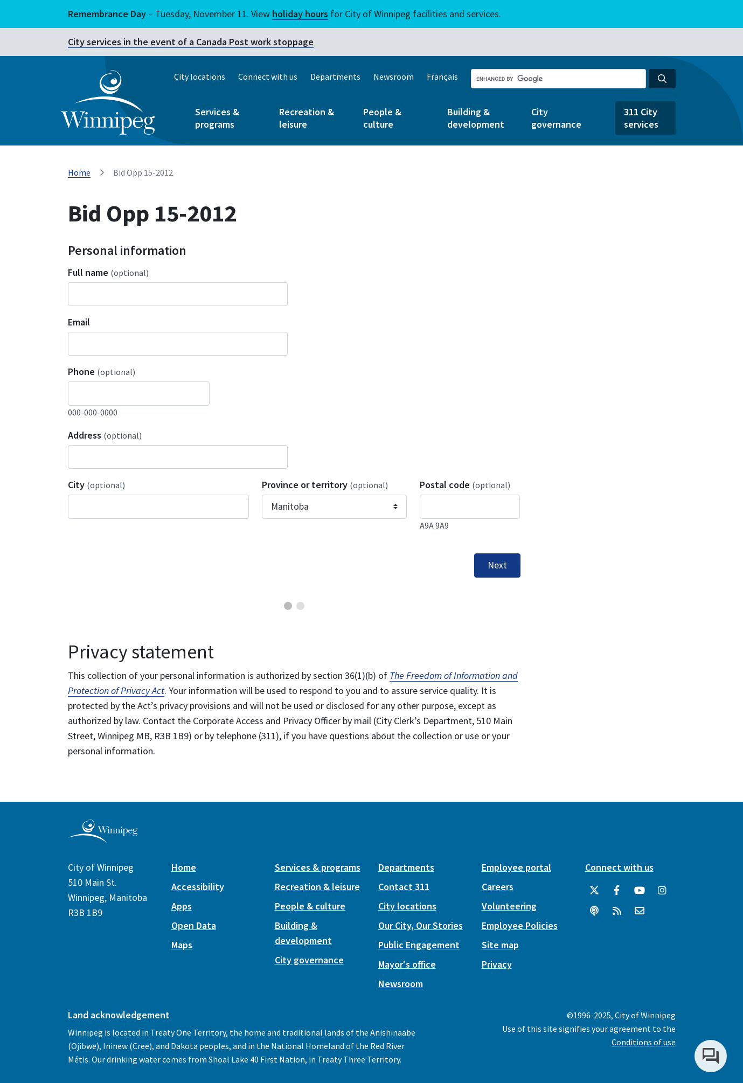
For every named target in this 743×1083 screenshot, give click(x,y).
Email (79, 322)
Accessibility (197, 886)
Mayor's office (407, 964)
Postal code (465, 484)
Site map (500, 945)
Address (105, 435)
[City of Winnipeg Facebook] (617, 890)
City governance (556, 118)
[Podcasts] (594, 911)
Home (79, 172)
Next (497, 565)
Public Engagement (419, 945)
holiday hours (300, 14)
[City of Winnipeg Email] (639, 911)
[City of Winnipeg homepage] (102, 838)
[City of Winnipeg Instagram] (662, 890)
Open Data (193, 925)
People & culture (382, 118)
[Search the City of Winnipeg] (558, 78)
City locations (199, 76)
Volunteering (509, 906)
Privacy (497, 964)
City (96, 484)
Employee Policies (520, 925)
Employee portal (516, 867)
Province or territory (325, 484)
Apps (181, 906)
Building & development (475, 118)
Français (442, 76)
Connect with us (267, 76)
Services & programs (217, 118)
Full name (108, 272)
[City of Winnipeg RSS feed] (617, 911)
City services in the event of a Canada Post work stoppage (191, 42)
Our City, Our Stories (420, 925)
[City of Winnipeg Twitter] (594, 890)
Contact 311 (403, 886)
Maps (181, 945)
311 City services (641, 118)
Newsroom (393, 76)
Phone (101, 371)
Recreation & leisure (306, 118)
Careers (497, 886)
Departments (335, 76)
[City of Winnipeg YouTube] (639, 890)
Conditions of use (644, 1042)
